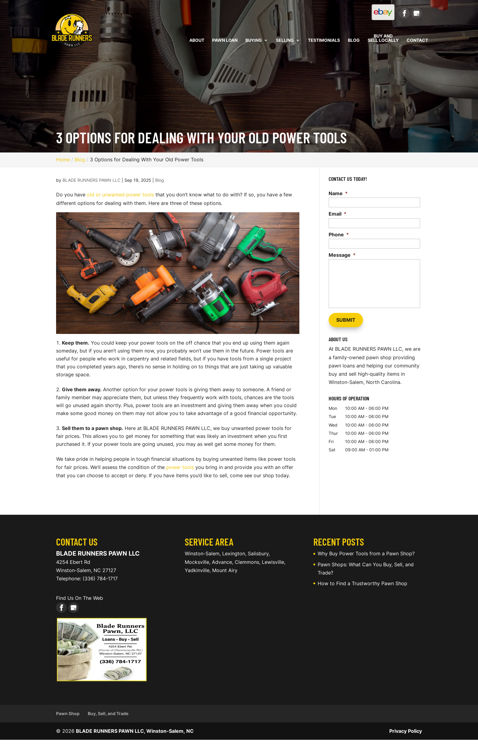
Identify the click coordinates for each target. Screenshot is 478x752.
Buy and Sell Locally (383, 38)
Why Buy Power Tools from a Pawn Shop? (366, 553)
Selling (285, 40)
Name (338, 193)
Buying (253, 40)
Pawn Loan (224, 40)
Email (337, 214)
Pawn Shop (68, 713)
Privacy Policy (405, 731)
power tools (180, 467)
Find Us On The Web (79, 598)
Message (342, 255)
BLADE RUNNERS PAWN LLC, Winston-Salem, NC (135, 731)
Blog (354, 40)
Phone (339, 234)
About (196, 40)
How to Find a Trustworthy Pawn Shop (362, 583)
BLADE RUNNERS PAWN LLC (91, 180)
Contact (417, 40)
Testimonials (324, 40)
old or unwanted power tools (120, 195)
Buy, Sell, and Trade (108, 713)
